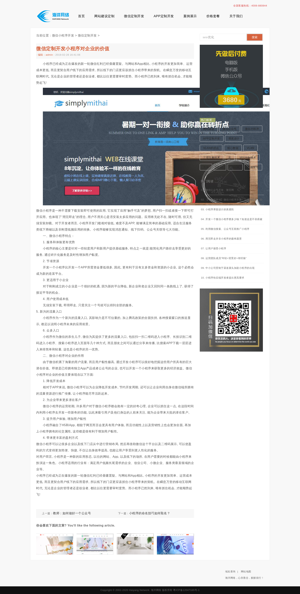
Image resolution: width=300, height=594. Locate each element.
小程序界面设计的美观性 (219, 209)
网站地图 (246, 571)
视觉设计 (234, 138)
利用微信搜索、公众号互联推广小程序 (227, 229)
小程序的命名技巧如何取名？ (149, 513)
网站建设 (208, 128)
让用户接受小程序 (215, 248)
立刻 (220, 167)
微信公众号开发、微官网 (219, 190)
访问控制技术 (248, 157)
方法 (206, 167)
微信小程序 (252, 128)
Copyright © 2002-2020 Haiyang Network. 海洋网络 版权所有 (136, 590)
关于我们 (236, 16)
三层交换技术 (211, 157)
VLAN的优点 (211, 148)
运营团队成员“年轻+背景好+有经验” (226, 258)
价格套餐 (213, 16)
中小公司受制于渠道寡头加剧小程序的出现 (230, 268)
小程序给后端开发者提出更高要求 (224, 277)
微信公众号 (230, 128)
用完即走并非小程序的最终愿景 (223, 238)
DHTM (235, 167)
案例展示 (190, 16)
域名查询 (230, 571)
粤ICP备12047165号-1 (186, 590)
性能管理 (253, 167)
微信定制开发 (134, 16)
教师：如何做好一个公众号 (72, 513)
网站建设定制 (104, 16)
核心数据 (232, 148)
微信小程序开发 (63, 35)
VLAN (250, 148)
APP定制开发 (164, 16)
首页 (81, 16)
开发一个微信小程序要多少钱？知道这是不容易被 (233, 219)
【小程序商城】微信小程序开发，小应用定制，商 (233, 199)
